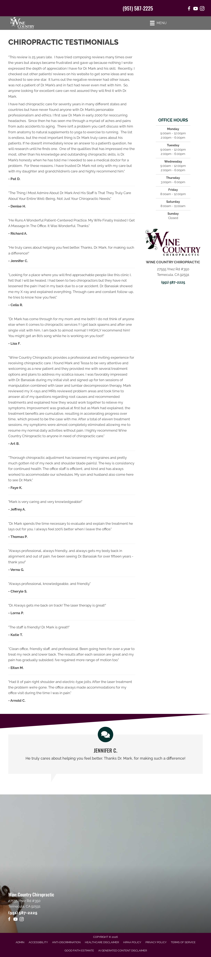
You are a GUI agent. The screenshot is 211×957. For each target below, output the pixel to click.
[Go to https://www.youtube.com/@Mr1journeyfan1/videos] (15, 920)
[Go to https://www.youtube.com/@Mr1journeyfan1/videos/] (195, 9)
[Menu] (158, 23)
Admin (20, 942)
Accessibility (38, 942)
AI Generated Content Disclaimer (122, 950)
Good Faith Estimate (79, 950)
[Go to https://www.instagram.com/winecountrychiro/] (202, 9)
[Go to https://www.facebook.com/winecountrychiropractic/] (189, 9)
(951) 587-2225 (138, 8)
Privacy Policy (155, 942)
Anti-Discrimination (66, 942)
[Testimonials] (105, 754)
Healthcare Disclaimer (102, 942)
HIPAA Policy (132, 942)
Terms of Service (183, 942)
